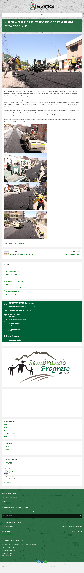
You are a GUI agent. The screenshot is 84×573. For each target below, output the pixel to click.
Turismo (6, 436)
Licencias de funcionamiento (13, 267)
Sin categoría (20, 243)
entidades (6, 446)
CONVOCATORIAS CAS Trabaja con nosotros (22, 303)
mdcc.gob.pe (23, 565)
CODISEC (6, 425)
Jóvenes (6, 427)
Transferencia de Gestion (12, 294)
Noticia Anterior (75, 251)
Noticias (11, 30)
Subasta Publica (8, 462)
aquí (16, 550)
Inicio (5, 30)
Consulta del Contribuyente (13, 291)
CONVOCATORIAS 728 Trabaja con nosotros (22, 307)
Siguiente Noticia (14, 251)
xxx (4, 467)
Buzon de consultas (14, 340)
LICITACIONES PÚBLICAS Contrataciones (21, 320)
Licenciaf (11, 471)
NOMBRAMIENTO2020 (14, 330)
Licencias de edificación (12, 271)
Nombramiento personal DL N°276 (19, 311)
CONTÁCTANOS (13, 336)
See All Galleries (8, 483)
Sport (5, 452)
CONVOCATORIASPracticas (14, 315)
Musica (5, 430)
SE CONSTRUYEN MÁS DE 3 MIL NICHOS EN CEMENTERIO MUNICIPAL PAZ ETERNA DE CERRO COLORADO (22, 254)
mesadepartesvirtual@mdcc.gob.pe (14, 557)
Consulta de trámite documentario (15, 281)
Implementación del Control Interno (15, 288)
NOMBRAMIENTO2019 (14, 324)
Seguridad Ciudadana (9, 433)
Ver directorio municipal (8, 534)
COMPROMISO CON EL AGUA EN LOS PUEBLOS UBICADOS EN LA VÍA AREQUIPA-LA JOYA (65, 253)
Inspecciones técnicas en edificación (16, 278)
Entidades (11, 477)
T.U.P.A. (8, 284)
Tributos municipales (11, 274)
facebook (6, 449)
